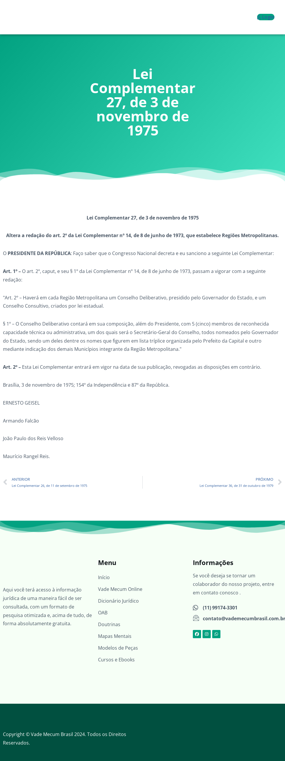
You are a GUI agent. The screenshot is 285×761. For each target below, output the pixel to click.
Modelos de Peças (118, 648)
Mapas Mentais (114, 636)
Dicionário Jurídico (118, 601)
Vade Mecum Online (120, 589)
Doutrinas (109, 624)
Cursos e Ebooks (116, 659)
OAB (102, 612)
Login (265, 17)
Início (104, 577)
